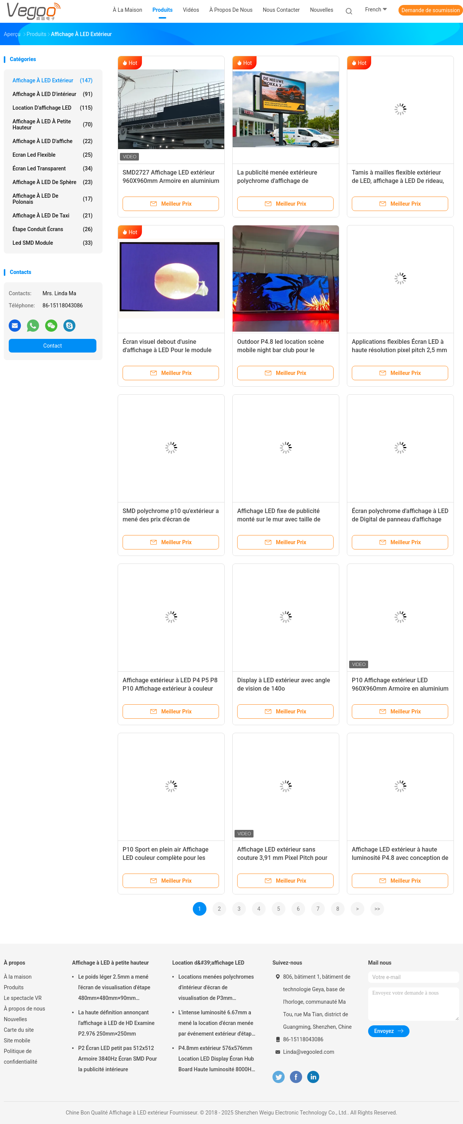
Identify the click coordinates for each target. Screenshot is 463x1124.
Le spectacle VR (23, 998)
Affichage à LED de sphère (53, 182)
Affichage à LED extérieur (53, 80)
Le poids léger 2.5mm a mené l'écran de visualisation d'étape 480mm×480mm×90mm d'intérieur (114, 988)
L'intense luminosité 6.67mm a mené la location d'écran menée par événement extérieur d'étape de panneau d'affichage (216, 1024)
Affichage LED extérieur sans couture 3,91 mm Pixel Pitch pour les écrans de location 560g (282, 858)
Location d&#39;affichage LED (208, 963)
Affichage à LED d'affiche (53, 141)
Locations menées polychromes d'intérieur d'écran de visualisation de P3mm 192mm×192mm (216, 988)
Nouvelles (15, 1019)
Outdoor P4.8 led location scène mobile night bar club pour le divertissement (280, 350)
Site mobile (17, 1040)
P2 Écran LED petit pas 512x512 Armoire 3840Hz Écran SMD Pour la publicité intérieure (117, 1058)
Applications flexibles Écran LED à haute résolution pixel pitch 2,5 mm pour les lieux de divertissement (399, 350)
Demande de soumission (431, 10)
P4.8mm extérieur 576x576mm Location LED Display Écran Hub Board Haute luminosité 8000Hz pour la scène (216, 1060)
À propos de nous (24, 1009)
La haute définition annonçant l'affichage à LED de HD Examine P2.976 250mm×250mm (116, 1023)
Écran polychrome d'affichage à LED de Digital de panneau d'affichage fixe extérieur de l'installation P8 (400, 519)
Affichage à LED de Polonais (53, 199)
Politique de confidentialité (20, 1056)
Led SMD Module (53, 243)
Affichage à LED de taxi (53, 215)
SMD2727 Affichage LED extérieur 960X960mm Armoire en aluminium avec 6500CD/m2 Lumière (171, 181)
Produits (14, 987)
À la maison (17, 977)
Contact (52, 346)
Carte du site (19, 1030)
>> (377, 909)
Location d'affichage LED (53, 108)
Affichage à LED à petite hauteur (53, 124)
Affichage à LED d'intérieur (53, 94)
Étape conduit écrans (53, 229)
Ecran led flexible (53, 155)
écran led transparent (53, 168)
